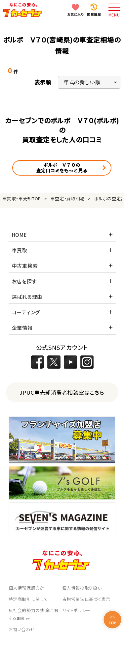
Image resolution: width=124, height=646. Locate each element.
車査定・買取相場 (68, 198)
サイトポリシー (76, 610)
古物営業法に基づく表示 (86, 599)
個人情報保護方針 (27, 588)
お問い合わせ (22, 629)
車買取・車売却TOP (22, 198)
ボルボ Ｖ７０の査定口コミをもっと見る (61, 167)
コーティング (26, 312)
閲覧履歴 (94, 14)
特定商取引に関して (28, 599)
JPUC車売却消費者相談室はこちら (62, 392)
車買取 (19, 250)
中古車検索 (25, 265)
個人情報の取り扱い (82, 588)
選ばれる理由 (27, 296)
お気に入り (75, 14)
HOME (19, 234)
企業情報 (22, 327)
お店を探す (24, 281)
